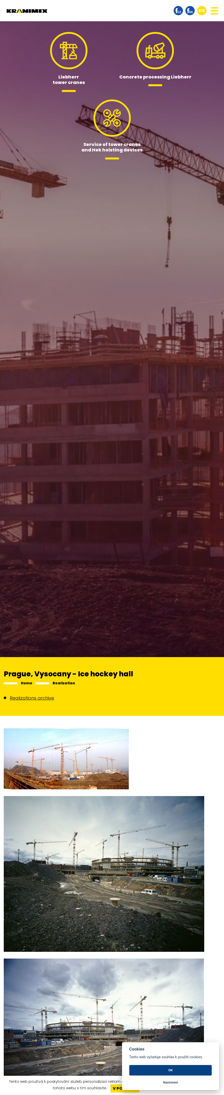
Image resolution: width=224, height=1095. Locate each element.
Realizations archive (32, 698)
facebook (178, 10)
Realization (64, 683)
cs (201, 10)
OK (170, 1070)
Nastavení (170, 1082)
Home (26, 683)
